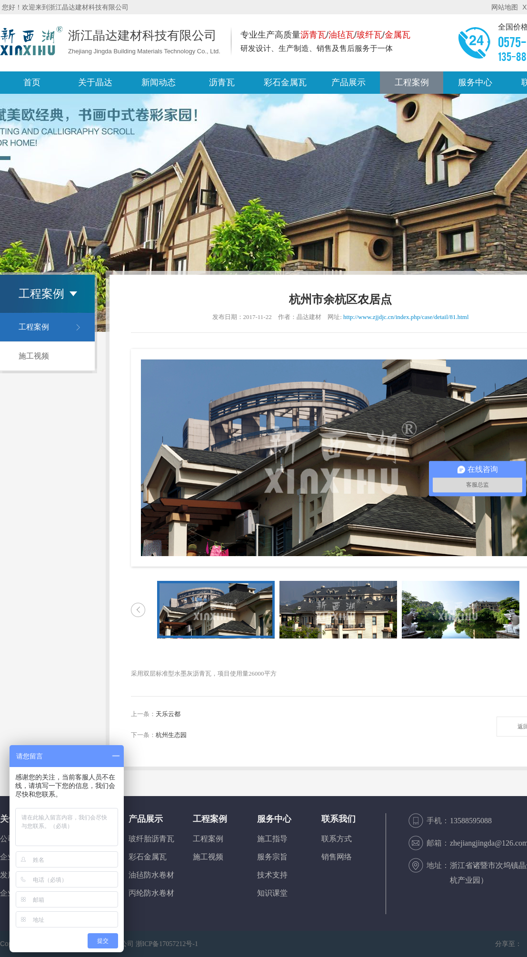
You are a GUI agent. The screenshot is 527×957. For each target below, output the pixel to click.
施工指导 (272, 839)
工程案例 (412, 82)
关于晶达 (95, 82)
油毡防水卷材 (151, 875)
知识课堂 (272, 893)
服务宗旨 (272, 857)
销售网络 (336, 857)
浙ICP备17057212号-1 (167, 943)
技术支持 (272, 875)
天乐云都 (168, 714)
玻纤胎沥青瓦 (151, 839)
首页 (31, 82)
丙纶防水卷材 (151, 893)
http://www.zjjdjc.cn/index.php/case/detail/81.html (405, 316)
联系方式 (336, 839)
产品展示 (348, 82)
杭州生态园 (171, 734)
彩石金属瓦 (148, 857)
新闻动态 (158, 82)
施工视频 (34, 356)
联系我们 (338, 819)
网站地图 (504, 7)
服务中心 (475, 82)
